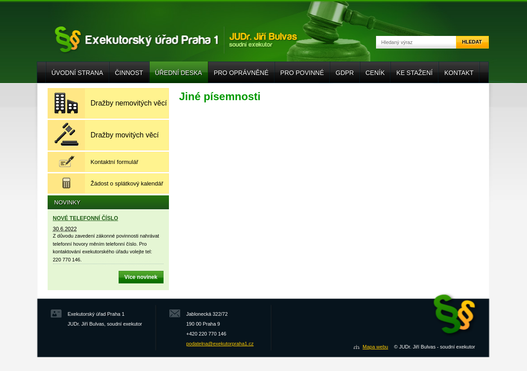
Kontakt (459, 72)
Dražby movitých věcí (125, 135)
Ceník (375, 72)
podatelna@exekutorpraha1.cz (220, 343)
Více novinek (140, 277)
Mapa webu (375, 346)
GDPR (345, 72)
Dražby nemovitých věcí (129, 103)
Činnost (129, 72)
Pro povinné (302, 72)
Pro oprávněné (241, 72)
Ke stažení (414, 72)
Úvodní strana (77, 72)
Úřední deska (178, 72)
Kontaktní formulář (114, 162)
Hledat (472, 41)
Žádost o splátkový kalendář (127, 183)
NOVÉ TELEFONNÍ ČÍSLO (85, 218)
